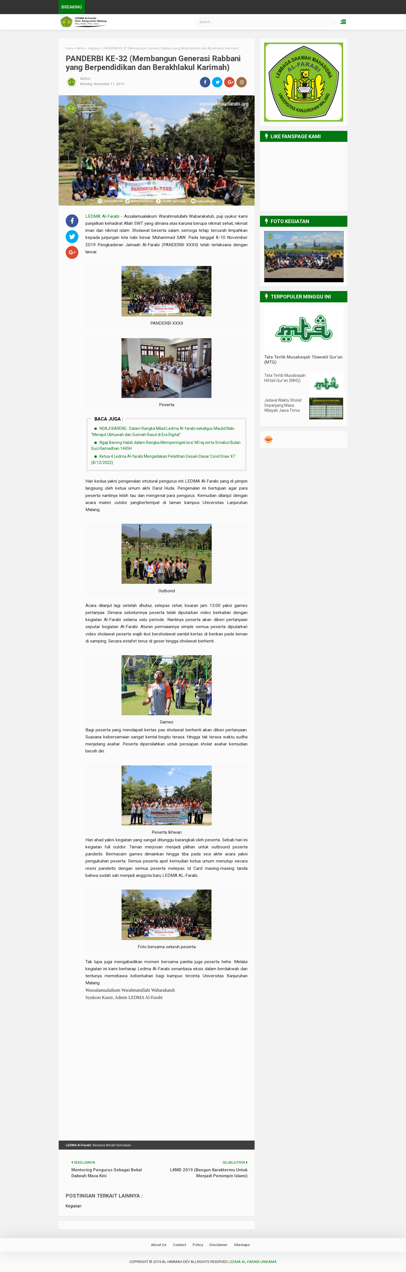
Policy (198, 1245)
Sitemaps (242, 1245)
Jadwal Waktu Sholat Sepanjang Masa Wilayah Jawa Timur (283, 405)
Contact (179, 1245)
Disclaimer (218, 1245)
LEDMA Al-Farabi (103, 216)
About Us (158, 1245)
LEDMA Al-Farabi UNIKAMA (253, 1262)
